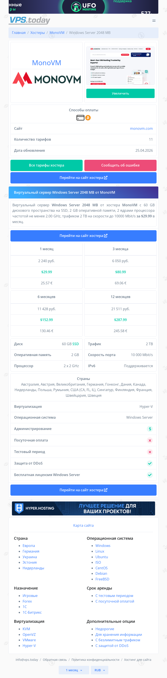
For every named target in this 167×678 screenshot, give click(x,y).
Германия (31, 553)
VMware (29, 642)
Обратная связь (55, 662)
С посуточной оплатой (114, 603)
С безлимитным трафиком (117, 642)
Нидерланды (33, 570)
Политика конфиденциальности (95, 662)
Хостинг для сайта (137, 662)
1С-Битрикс (32, 614)
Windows (102, 547)
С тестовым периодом (114, 597)
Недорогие (104, 630)
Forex (27, 603)
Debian (101, 575)
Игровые (30, 597)
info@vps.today (27, 662)
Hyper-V (29, 647)
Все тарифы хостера (46, 165)
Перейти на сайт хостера (83, 237)
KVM (26, 630)
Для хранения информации (118, 636)
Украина (30, 558)
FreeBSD (102, 581)
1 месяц (72, 672)
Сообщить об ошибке (120, 165)
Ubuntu (101, 558)
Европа (29, 547)
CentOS (101, 570)
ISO (98, 564)
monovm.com (141, 128)
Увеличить (120, 93)
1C (25, 608)
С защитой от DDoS (112, 647)
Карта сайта (83, 527)
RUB (98, 672)
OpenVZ (29, 636)
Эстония (30, 564)
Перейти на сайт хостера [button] (83, 178)
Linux (99, 553)
